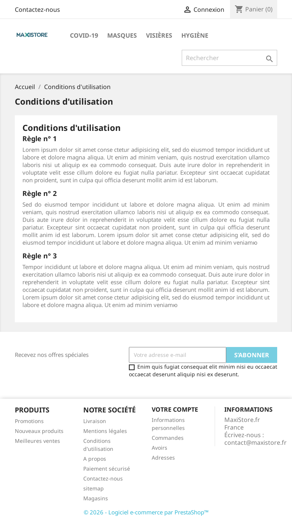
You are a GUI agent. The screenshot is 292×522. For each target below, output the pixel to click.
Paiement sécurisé (106, 468)
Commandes (168, 437)
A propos (94, 458)
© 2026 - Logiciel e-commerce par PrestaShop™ (146, 512)
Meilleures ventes (37, 440)
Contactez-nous (37, 9)
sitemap (93, 488)
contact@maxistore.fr (255, 442)
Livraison (94, 421)
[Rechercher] (229, 58)
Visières (159, 35)
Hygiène (194, 35)
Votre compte (175, 409)
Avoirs (159, 447)
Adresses (163, 457)
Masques (122, 35)
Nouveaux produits (39, 430)
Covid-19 (84, 35)
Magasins (95, 498)
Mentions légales (105, 430)
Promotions (29, 421)
